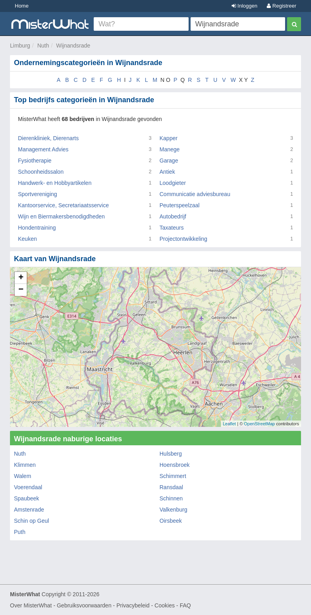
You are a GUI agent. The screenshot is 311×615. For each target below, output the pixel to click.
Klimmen (24, 465)
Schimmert (172, 476)
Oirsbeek (170, 521)
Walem (22, 476)
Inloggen (245, 6)
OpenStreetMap (259, 423)
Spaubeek (26, 498)
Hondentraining (37, 227)
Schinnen (171, 498)
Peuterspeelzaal (179, 205)
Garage (168, 160)
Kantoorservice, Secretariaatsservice (63, 205)
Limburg (20, 45)
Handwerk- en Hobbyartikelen (54, 183)
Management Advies (43, 149)
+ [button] (21, 278)
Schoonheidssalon (40, 172)
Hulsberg (170, 453)
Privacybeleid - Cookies (145, 605)
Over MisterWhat (31, 605)
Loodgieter (172, 183)
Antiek (167, 172)
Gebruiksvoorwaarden (84, 605)
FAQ (185, 605)
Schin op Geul (31, 521)
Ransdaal (171, 487)
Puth (20, 532)
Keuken (27, 239)
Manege (169, 149)
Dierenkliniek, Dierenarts (48, 138)
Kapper (168, 138)
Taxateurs (171, 227)
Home (22, 6)
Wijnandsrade (73, 45)
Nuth (43, 45)
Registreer (281, 6)
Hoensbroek (174, 465)
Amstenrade (29, 509)
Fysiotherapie (34, 160)
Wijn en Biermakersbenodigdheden (61, 216)
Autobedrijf (172, 216)
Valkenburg (173, 509)
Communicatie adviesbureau (194, 194)
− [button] (21, 290)
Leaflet (229, 423)
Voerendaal (28, 487)
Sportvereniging (37, 194)
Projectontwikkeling (183, 239)
